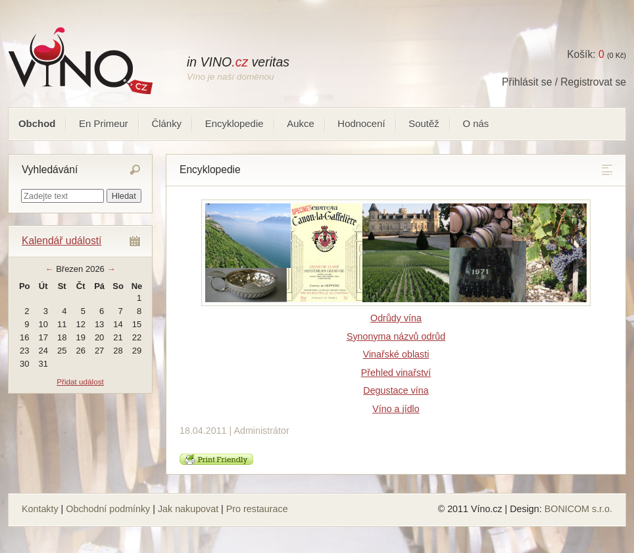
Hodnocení (361, 123)
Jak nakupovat (188, 509)
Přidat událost (80, 381)
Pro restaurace (257, 509)
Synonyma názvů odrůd (396, 336)
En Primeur (103, 123)
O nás (475, 123)
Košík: (585, 54)
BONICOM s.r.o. (578, 509)
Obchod (36, 123)
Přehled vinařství (396, 372)
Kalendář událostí (61, 240)
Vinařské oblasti (396, 354)
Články (166, 123)
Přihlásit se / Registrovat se (564, 82)
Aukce (300, 123)
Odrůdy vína (396, 318)
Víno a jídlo (396, 409)
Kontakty (40, 509)
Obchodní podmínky (108, 509)
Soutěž (423, 123)
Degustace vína (395, 390)
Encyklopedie (234, 123)
